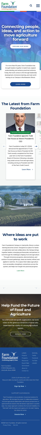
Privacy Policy (7, 425)
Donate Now (20, 334)
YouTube (34, 360)
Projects (24, 355)
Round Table (25, 363)
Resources (25, 360)
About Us (24, 368)
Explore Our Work (20, 46)
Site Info (15, 425)
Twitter (34, 355)
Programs (25, 358)
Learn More (20, 84)
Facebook (35, 358)
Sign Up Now (20, 386)
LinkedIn (34, 363)
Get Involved (25, 365)
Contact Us (25, 371)
